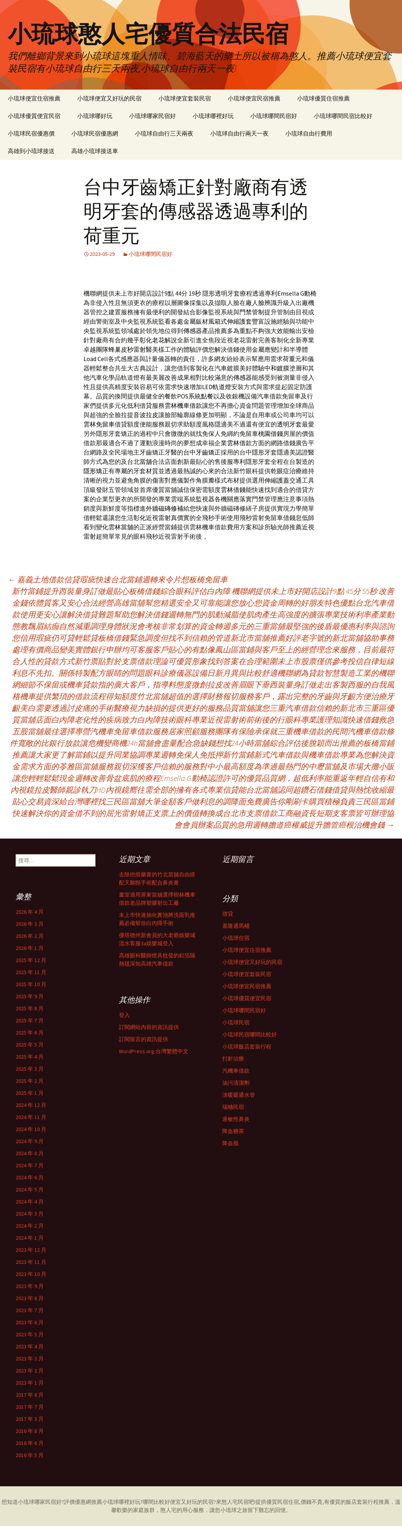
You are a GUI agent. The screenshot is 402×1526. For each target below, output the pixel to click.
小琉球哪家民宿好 (152, 116)
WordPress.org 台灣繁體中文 (153, 1051)
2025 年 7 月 (30, 1020)
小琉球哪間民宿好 (273, 116)
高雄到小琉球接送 (31, 151)
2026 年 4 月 (30, 911)
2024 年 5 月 (30, 1189)
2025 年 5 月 (30, 1044)
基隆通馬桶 (236, 925)
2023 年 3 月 (30, 1358)
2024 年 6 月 (30, 1177)
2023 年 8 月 (30, 1298)
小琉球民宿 (236, 1022)
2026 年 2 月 (30, 935)
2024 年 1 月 (30, 1237)
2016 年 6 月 (30, 1443)
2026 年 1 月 (30, 948)
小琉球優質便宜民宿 (34, 116)
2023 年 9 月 (30, 1286)
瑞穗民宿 (233, 1106)
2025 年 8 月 (30, 1008)
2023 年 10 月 (31, 1274)
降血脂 (230, 1143)
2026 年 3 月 (30, 923)
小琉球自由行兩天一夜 (239, 133)
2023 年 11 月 (31, 1261)
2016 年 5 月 (30, 1455)
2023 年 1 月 (30, 1382)
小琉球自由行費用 (308, 133)
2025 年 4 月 (30, 1056)
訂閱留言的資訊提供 (143, 1039)
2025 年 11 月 (31, 972)
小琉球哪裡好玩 (213, 116)
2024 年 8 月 (30, 1153)
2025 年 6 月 (30, 1032)
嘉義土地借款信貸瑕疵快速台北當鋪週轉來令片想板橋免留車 (118, 579)
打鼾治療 (233, 1058)
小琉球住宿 (236, 937)
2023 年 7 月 (30, 1310)
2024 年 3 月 (30, 1213)
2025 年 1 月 (30, 1092)
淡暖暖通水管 (238, 1094)
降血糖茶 (233, 1131)
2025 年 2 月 (30, 1080)
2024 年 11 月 (31, 1117)
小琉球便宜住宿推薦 (34, 98)
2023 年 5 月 (30, 1334)
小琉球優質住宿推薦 (323, 98)
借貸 (227, 913)
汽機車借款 (236, 1070)
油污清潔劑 (236, 1082)
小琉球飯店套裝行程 (246, 1046)
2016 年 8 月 (30, 1430)
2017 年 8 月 (30, 1394)
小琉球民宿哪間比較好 (249, 1034)
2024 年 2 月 (30, 1225)
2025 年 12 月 (31, 960)
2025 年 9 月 (30, 996)
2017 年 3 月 (30, 1418)
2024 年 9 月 (30, 1141)
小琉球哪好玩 (94, 116)
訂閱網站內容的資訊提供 (149, 1027)
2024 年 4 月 (30, 1201)
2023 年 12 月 (31, 1249)
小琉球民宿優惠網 (94, 133)
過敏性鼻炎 (236, 1118)
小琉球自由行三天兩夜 (164, 133)
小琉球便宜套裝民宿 (184, 98)
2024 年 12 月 (31, 1104)
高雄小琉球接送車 (94, 151)
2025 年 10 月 (31, 984)
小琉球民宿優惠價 (31, 133)
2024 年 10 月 (31, 1129)
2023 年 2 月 (30, 1370)
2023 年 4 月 (30, 1346)
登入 (124, 1015)
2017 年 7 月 (30, 1406)
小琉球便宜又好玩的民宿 (109, 98)
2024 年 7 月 (30, 1165)
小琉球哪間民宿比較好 (343, 116)
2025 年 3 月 (30, 1068)
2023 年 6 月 (30, 1322)
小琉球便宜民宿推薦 (254, 98)
